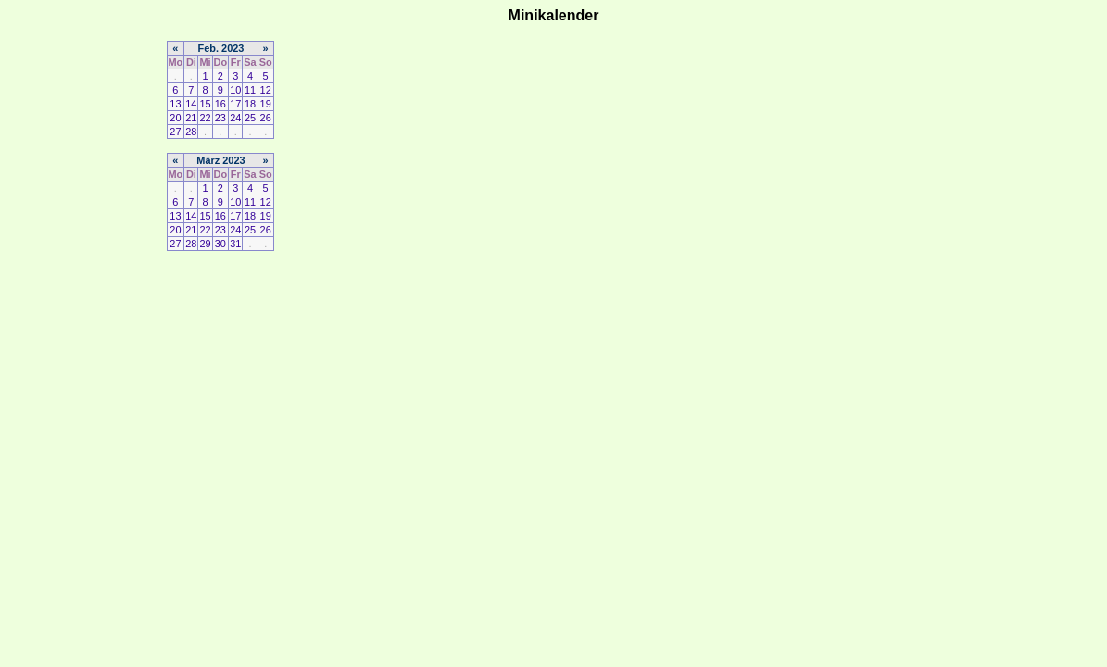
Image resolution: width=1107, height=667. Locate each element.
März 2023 (220, 160)
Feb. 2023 (221, 48)
